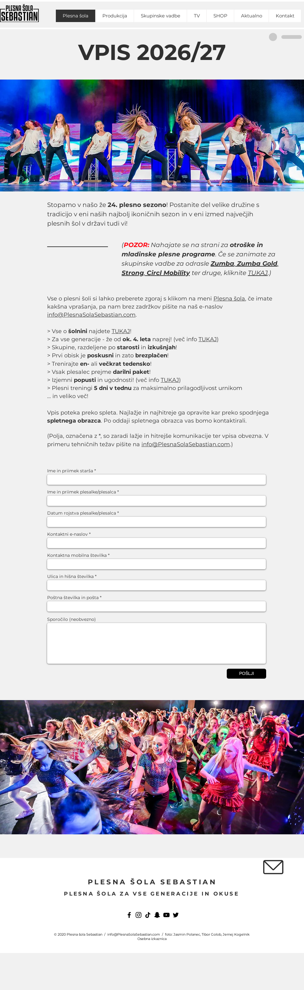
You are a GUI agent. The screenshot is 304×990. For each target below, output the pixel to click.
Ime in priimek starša (70, 471)
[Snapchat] (157, 915)
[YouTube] (166, 915)
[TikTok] (148, 915)
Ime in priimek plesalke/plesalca (81, 492)
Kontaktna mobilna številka (77, 555)
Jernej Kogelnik (236, 934)
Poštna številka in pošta (73, 597)
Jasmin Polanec (186, 934)
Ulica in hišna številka (70, 576)
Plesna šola (229, 298)
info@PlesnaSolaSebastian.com (91, 314)
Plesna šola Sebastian (84, 934)
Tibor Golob (211, 934)
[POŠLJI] (246, 674)
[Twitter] (176, 915)
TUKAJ (258, 273)
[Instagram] (138, 915)
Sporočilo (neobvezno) (71, 619)
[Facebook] (129, 915)
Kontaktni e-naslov (67, 534)
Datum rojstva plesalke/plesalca (81, 513)
